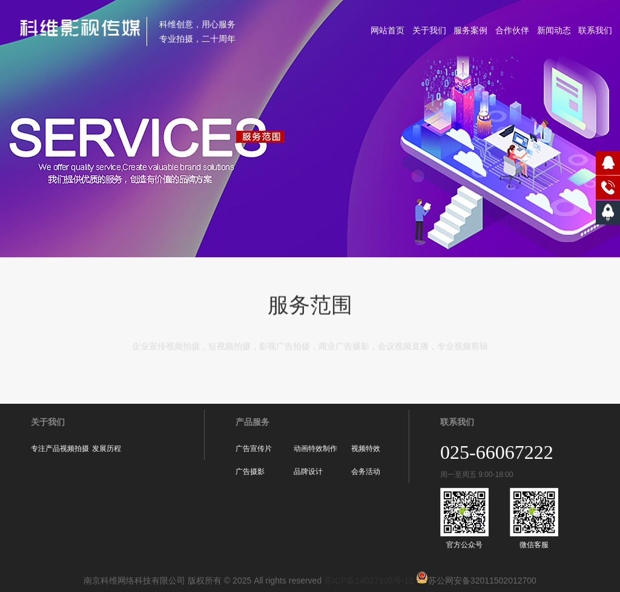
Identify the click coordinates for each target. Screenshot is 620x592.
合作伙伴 (512, 30)
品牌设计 (308, 471)
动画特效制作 (315, 448)
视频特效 (365, 448)
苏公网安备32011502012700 (475, 580)
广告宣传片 (254, 448)
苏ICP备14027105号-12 (369, 580)
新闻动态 (554, 30)
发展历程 (106, 448)
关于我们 (429, 30)
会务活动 (365, 471)
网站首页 (387, 30)
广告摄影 (250, 471)
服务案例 (470, 30)
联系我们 (595, 30)
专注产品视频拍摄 (60, 448)
